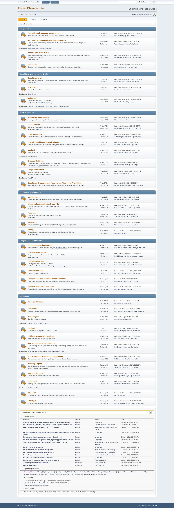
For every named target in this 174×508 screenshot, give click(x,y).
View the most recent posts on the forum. (36, 485)
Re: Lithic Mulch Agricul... (122, 338)
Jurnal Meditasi (32, 157)
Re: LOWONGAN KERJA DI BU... (124, 403)
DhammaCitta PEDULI (37, 252)
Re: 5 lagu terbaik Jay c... (122, 376)
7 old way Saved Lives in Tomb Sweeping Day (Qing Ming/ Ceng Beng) (46, 422)
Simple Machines (32, 505)
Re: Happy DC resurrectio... (123, 311)
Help (139, 505)
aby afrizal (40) (80, 472)
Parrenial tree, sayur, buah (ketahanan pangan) (38, 457)
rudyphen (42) (62, 472)
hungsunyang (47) (51, 472)
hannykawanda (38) (77, 474)
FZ (135, 90)
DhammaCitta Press (36, 261)
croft (69, 481)
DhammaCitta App (35, 271)
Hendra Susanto (41, 266)
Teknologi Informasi (54, 351)
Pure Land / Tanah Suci (45, 106)
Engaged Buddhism (36, 161)
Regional (31, 328)
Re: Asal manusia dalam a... (123, 81)
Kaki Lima (32, 393)
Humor (30, 323)
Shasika (122, 395)
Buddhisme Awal (35, 78)
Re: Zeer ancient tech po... (122, 347)
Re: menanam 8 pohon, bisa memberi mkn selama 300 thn (42, 437)
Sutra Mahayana (64, 106)
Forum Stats (27, 477)
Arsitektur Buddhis (33, 388)
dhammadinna (137, 265)
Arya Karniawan (131, 36)
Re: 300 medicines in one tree (33, 447)
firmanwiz (137, 81)
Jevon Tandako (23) (99, 474)
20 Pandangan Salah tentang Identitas (36, 463)
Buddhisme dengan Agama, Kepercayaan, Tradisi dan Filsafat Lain (55, 183)
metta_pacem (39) (113, 472)
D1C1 (125, 233)
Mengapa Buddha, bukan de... (123, 120)
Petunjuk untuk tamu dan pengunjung (43, 33)
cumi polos (137, 273)
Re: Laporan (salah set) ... (122, 265)
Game (46, 323)
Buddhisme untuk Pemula (38, 117)
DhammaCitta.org (61, 247)
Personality (39, 323)
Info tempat (117, 233)
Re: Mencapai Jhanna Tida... (123, 152)
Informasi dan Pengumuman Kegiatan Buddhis (47, 40)
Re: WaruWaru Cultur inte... (122, 199)
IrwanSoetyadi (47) (101, 472)
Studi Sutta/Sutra (35, 134)
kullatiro (136, 44)
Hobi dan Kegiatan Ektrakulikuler (41, 336)
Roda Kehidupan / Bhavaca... (123, 128)
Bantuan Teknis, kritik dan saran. (41, 287)
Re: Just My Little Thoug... (122, 173)
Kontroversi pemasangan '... (123, 384)
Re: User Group (119, 36)
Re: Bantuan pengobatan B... (123, 57)
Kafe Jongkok (33, 317)
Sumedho (130, 289)
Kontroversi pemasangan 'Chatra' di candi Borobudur (41, 460)
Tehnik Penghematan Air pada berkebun (36, 455)
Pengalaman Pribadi (36, 170)
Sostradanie (139, 185)
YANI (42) (59, 474)
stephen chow (55, 266)
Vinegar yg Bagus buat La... (123, 225)
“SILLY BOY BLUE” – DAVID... (123, 208)
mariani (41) (66, 474)
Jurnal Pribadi (32, 178)
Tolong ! (31, 230)
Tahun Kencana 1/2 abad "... (123, 44)
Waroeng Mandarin (35, 373)
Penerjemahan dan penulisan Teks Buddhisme (47, 279)
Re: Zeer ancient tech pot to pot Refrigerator (38, 450)
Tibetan (55, 106)
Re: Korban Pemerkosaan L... (123, 185)
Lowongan (32, 401)
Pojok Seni (32, 381)
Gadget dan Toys (41, 351)
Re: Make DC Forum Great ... (123, 248)
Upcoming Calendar (30, 469)
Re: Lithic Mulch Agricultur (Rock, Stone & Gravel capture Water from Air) (47, 425)
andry (37, 234)
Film (34, 323)
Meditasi (31, 150)
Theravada (32, 87)
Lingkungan (33, 197)
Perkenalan (32, 65)
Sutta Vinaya (32, 94)
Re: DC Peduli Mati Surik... (122, 256)
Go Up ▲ (154, 505)
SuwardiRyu (136, 376)
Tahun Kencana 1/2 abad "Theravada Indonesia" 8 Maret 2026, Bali (45, 442)
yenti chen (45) (43, 474)
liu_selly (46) (28, 474)
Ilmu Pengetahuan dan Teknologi (41, 343)
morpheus (39, 129)
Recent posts (28, 417)
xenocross (132, 102)
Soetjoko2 (141, 403)
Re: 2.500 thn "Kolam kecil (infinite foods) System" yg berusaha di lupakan (48, 440)
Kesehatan (32, 213)
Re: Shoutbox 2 (119, 319)
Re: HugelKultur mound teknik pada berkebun (38, 452)
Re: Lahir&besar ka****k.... (122, 67)
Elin (37, 45)
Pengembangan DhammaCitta (40, 245)
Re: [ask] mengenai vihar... (122, 330)
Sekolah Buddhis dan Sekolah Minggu (43, 142)
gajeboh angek (138, 256)
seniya (50, 103)
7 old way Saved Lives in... (122, 216)
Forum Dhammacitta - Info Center (34, 412)
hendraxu (138, 57)
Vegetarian (32, 222)
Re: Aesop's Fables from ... (122, 144)
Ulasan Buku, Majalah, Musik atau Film (43, 204)
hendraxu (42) (88, 474)
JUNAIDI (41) (71, 472)
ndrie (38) (122, 472)
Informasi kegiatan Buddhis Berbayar (39, 49)
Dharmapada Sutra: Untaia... (123, 281)
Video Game (32, 351)
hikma (135, 67)
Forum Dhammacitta (31, 8)
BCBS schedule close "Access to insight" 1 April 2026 (41, 427)
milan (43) (52, 474)
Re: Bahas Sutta (119, 289)
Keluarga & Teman (35, 302)
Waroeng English (35, 364)
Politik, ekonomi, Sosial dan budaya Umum (45, 356)
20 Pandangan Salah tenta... (123, 137)
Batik (116, 395)
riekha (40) (129, 472)
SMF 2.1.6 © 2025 (22, 505)
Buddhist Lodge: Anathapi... (123, 165)
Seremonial (32, 309)
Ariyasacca (136, 330)
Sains (62, 351)
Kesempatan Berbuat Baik (38, 53)
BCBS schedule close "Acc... (123, 359)
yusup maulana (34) (140, 472)
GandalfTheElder (41, 103)
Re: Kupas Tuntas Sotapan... (123, 90)
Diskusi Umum (34, 125)
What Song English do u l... (122, 367)
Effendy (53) (41, 472)
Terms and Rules (146, 505)
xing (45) (35, 474)
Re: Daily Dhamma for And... (123, 273)
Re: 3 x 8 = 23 (118, 303)
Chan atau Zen (32, 106)
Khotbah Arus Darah (120, 102)
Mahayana (32, 98)
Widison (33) (90, 472)
